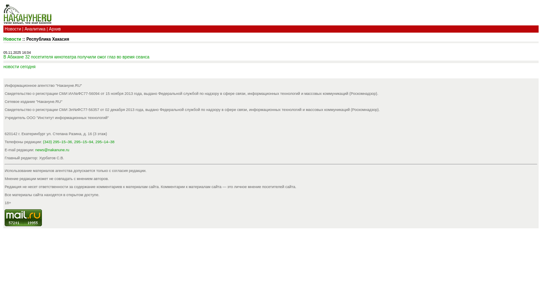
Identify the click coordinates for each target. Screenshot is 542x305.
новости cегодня (19, 66)
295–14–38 (104, 142)
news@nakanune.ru (52, 150)
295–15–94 (83, 142)
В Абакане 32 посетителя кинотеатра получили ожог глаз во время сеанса (76, 57)
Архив (55, 29)
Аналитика (35, 29)
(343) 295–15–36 (57, 142)
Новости (13, 29)
